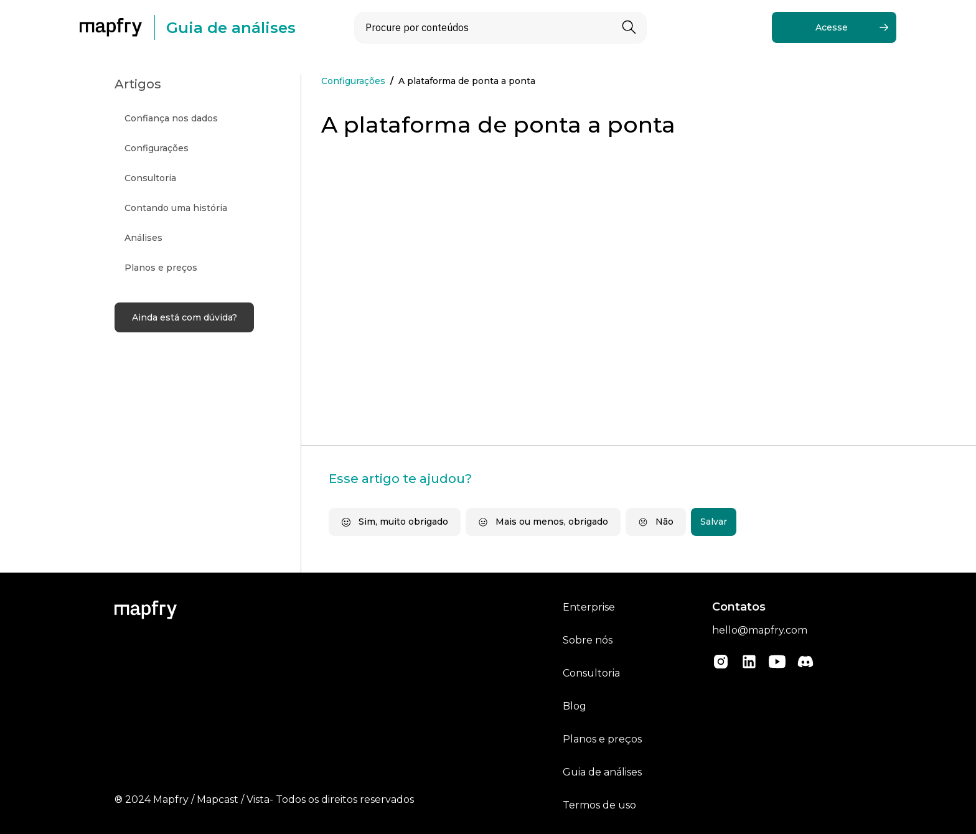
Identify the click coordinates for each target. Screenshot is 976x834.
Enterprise (589, 607)
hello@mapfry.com (759, 630)
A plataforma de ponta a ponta (466, 81)
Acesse (831, 27)
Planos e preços (602, 739)
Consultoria (591, 673)
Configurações (353, 81)
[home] (117, 27)
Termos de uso (599, 805)
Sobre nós (587, 640)
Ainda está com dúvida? (184, 317)
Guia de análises (602, 772)
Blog (574, 706)
